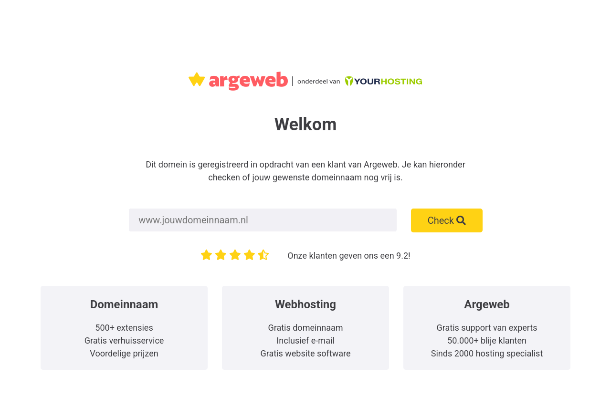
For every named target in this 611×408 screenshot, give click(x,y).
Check (447, 220)
